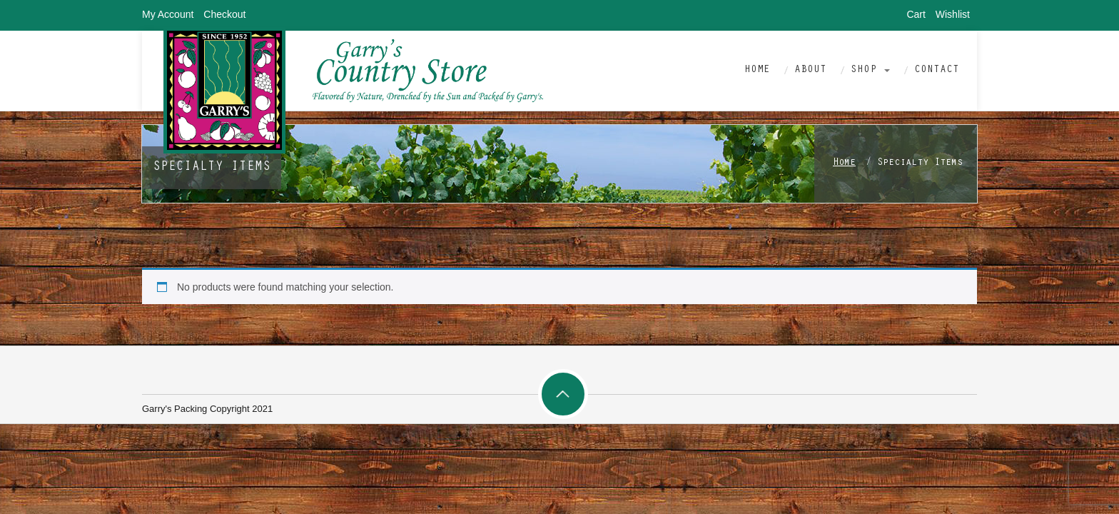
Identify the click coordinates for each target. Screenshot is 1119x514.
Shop (870, 70)
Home (757, 70)
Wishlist (953, 14)
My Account (167, 14)
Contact (936, 70)
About (810, 70)
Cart (915, 14)
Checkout (224, 14)
